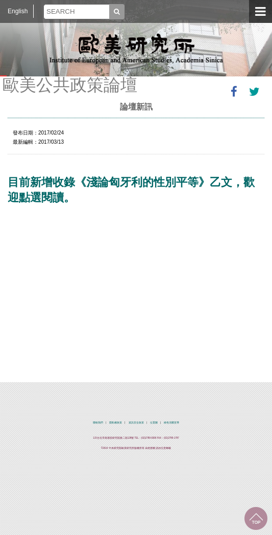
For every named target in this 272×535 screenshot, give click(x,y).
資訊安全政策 (136, 422)
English (18, 11)
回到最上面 (255, 518)
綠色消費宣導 (171, 422)
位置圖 (154, 422)
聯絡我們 (98, 422)
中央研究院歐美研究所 (136, 48)
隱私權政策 (115, 422)
